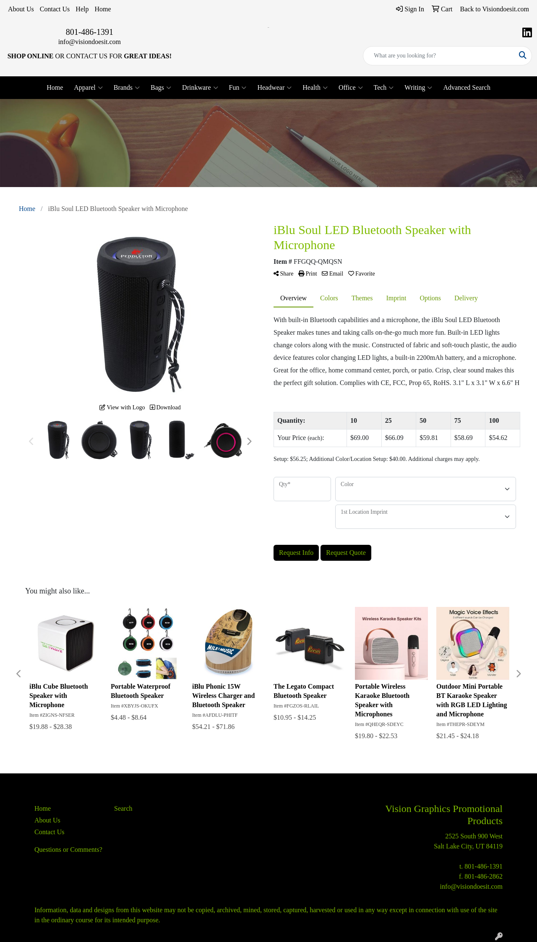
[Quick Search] (438, 55)
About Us (21, 9)
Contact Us (55, 9)
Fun (238, 88)
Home (102, 9)
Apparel (88, 88)
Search (123, 808)
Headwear (274, 88)
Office (351, 88)
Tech (384, 88)
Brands (127, 88)
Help (82, 9)
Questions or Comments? (68, 849)
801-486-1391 (89, 31)
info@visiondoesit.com (89, 41)
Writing (418, 88)
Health (315, 88)
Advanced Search (466, 87)
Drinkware (200, 88)
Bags (161, 88)
